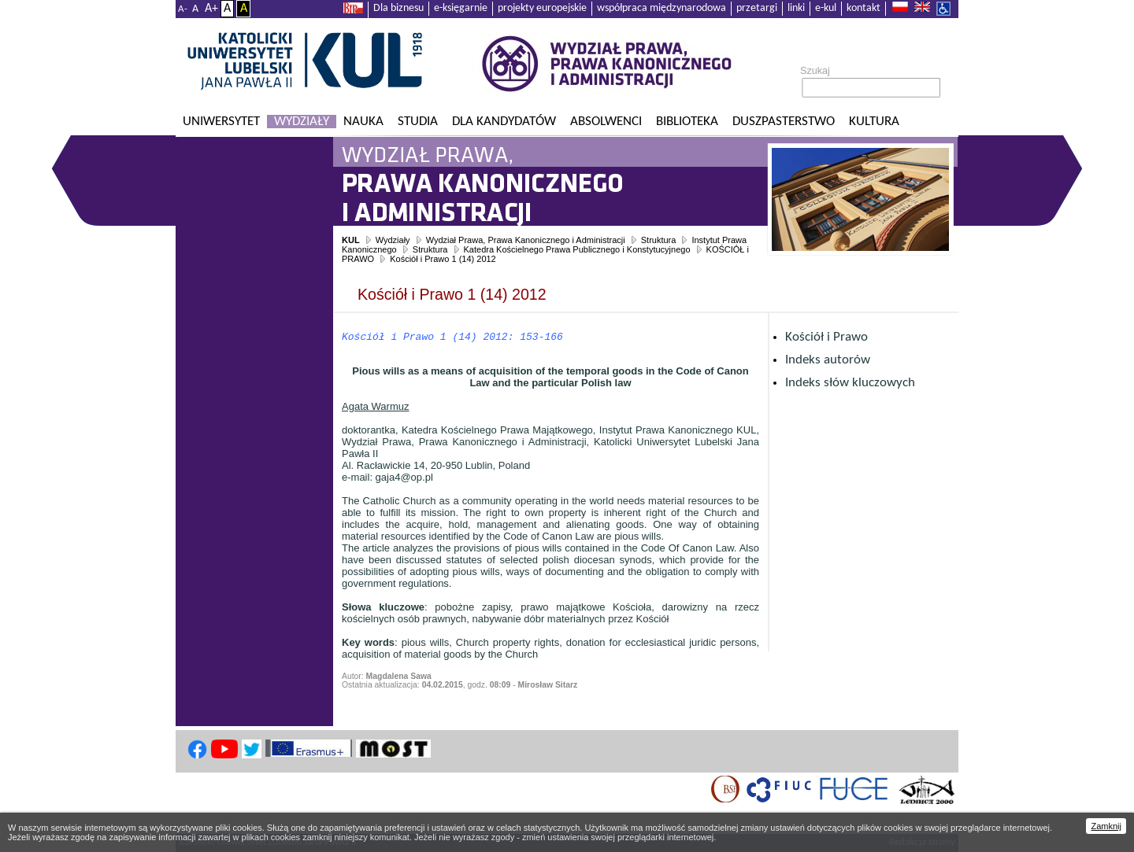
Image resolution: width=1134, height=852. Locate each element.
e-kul (825, 8)
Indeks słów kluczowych (850, 382)
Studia (418, 121)
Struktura (658, 240)
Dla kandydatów (504, 121)
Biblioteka (687, 121)
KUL (351, 240)
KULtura (874, 121)
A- (182, 9)
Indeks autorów (827, 360)
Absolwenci (606, 121)
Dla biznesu (398, 8)
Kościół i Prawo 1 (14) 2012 (443, 259)
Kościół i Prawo (826, 337)
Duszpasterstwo (783, 121)
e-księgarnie (460, 8)
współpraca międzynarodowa (661, 8)
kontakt (863, 8)
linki (796, 8)
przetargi (756, 8)
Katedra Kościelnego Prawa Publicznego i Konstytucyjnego (577, 249)
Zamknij (1106, 826)
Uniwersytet (221, 121)
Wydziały (301, 121)
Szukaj (815, 70)
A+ (211, 8)
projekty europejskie (542, 8)
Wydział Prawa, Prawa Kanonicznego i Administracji (525, 240)
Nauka (363, 121)
